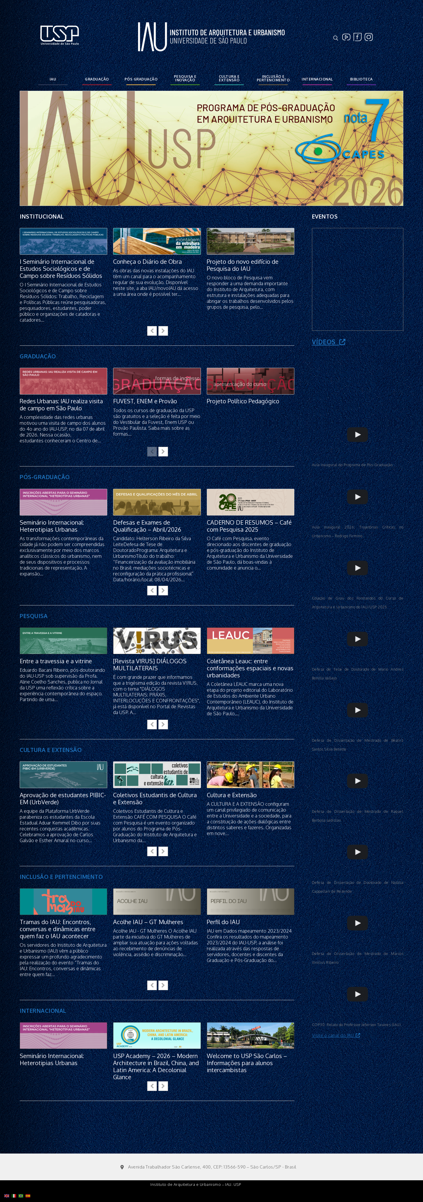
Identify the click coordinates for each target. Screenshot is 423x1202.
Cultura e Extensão (232, 794)
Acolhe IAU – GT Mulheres (148, 922)
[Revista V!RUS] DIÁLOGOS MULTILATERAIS (150, 665)
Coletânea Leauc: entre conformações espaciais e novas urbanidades (250, 668)
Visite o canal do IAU (336, 1035)
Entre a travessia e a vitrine (56, 661)
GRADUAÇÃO (38, 356)
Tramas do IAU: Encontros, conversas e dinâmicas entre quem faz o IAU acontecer (57, 929)
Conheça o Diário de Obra (147, 261)
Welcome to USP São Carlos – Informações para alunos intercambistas (247, 1063)
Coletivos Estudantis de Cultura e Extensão (155, 799)
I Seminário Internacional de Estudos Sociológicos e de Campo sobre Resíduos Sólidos (61, 268)
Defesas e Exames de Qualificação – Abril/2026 (147, 526)
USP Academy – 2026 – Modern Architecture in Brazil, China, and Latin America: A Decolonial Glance (156, 1066)
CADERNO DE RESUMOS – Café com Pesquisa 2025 (249, 526)
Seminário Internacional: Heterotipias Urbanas (52, 526)
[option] (211, 148)
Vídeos (329, 342)
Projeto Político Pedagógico (244, 401)
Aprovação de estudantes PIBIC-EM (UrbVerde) (63, 799)
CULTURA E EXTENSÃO (51, 749)
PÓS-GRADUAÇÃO (45, 477)
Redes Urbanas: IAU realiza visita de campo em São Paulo (60, 405)
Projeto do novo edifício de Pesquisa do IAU (242, 265)
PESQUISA (34, 616)
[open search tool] (335, 38)
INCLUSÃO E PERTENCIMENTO (61, 876)
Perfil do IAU (223, 922)
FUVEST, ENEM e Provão (145, 401)
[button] (163, 331)
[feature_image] (63, 241)
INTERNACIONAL (43, 1010)
